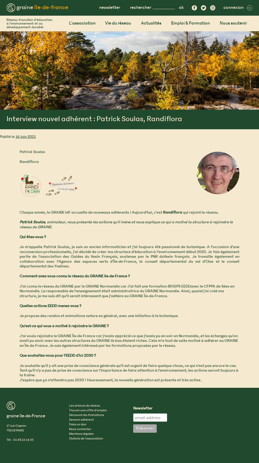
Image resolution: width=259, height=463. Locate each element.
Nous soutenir (233, 23)
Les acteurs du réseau (84, 405)
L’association (82, 23)
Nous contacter (80, 429)
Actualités (151, 23)
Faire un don (77, 424)
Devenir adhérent (81, 420)
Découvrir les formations (86, 415)
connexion (237, 7)
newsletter (109, 7)
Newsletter (143, 408)
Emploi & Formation (190, 23)
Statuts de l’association (86, 438)
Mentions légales (81, 434)
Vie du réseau (118, 23)
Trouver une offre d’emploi (88, 410)
